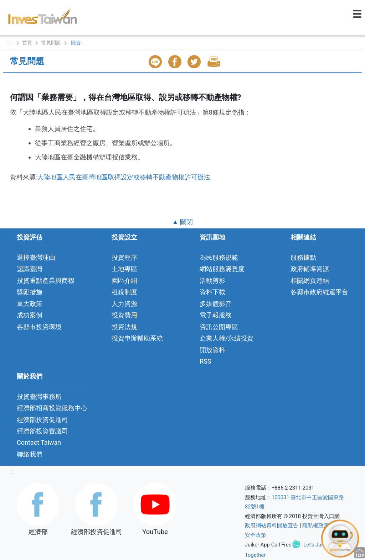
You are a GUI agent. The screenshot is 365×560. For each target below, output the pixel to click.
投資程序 (124, 257)
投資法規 (124, 327)
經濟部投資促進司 (42, 419)
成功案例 (29, 315)
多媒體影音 (216, 303)
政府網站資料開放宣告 (271, 525)
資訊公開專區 (219, 327)
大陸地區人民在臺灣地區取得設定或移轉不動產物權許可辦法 (123, 177)
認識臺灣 (29, 269)
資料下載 (212, 292)
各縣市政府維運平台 (319, 292)
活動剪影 (212, 280)
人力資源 (124, 303)
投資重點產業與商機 (45, 280)
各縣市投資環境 (39, 327)
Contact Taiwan (39, 442)
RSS (205, 361)
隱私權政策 (315, 525)
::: (11, 471)
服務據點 (303, 257)
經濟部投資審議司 (42, 431)
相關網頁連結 (310, 280)
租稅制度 (124, 292)
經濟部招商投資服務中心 (52, 408)
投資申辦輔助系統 (137, 338)
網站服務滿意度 (222, 269)
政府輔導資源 (310, 269)
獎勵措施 (29, 292)
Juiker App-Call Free (268, 544)
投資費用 (124, 315)
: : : (9, 43)
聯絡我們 (29, 454)
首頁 (27, 43)
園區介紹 (124, 280)
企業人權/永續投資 (226, 338)
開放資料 (212, 350)
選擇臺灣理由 (36, 257)
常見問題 (51, 43)
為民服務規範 (219, 257)
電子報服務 (216, 315)
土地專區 (124, 269)
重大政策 (29, 303)
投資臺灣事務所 (39, 396)
